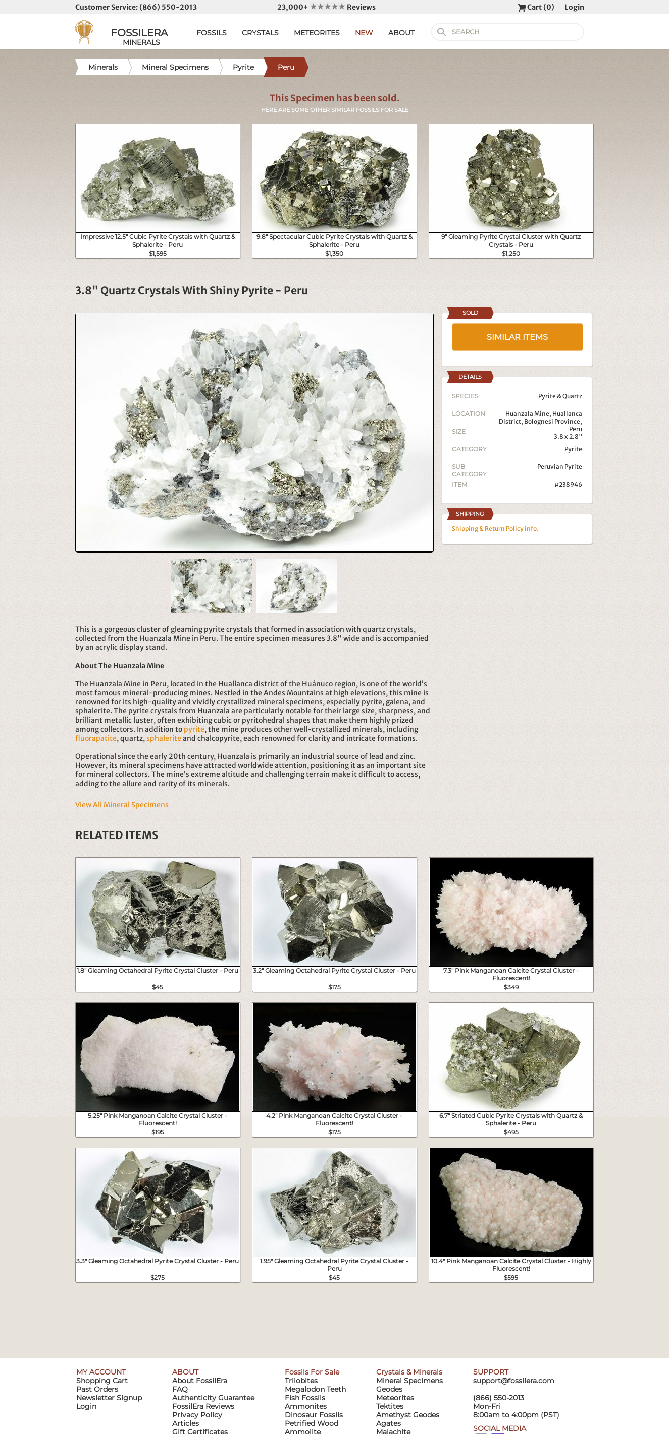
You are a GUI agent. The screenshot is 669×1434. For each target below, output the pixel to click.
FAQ (180, 1389)
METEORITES (317, 32)
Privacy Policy (197, 1414)
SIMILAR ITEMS (517, 337)
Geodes (389, 1389)
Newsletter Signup (109, 1397)
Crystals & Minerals (409, 1372)
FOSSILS (211, 32)
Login (574, 7)
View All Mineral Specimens (122, 804)
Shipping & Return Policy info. (495, 528)
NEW (364, 32)
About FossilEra (199, 1380)
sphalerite (163, 738)
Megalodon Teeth (315, 1389)
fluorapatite (96, 738)
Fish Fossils (305, 1397)
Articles (185, 1423)
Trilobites (301, 1380)
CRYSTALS (260, 32)
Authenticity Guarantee (213, 1397)
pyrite (194, 729)
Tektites (389, 1406)
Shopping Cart (102, 1380)
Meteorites (395, 1397)
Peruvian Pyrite (559, 466)
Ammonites (306, 1406)
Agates (388, 1423)
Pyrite (573, 449)
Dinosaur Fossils (314, 1414)
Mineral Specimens (409, 1380)
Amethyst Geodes (407, 1414)
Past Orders (97, 1389)
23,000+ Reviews (326, 7)
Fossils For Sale (312, 1372)
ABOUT (401, 32)
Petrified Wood (311, 1423)
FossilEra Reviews (203, 1406)
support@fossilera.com (513, 1380)
